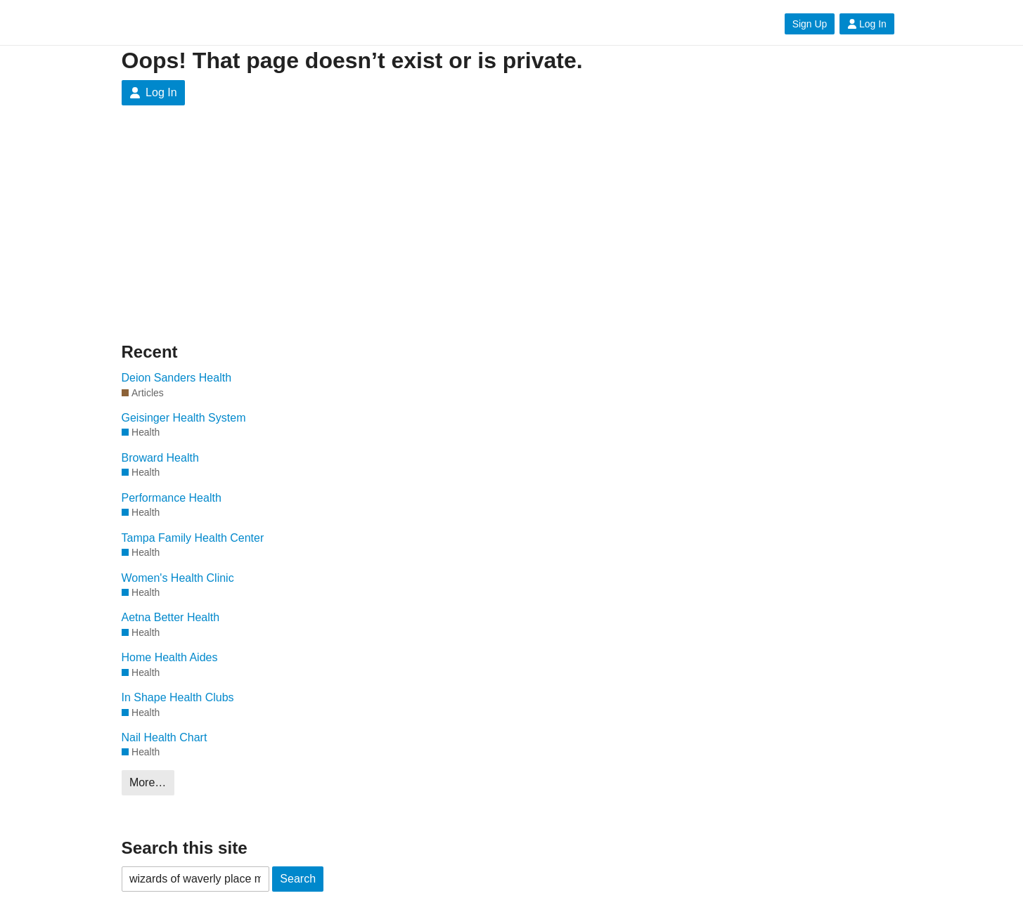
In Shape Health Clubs (178, 697)
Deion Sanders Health (177, 378)
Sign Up (809, 24)
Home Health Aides (170, 657)
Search (298, 879)
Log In (867, 24)
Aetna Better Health (171, 617)
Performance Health (171, 498)
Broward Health (160, 458)
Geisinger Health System (184, 418)
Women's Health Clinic (178, 578)
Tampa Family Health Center (193, 538)
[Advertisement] (255, 234)
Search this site (184, 847)
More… (147, 782)
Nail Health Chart (164, 737)
